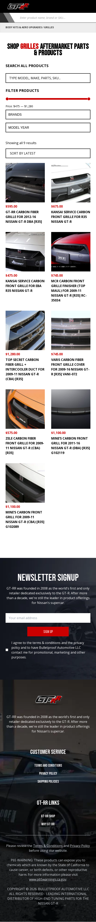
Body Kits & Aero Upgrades (24, 27)
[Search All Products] (48, 78)
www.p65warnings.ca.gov (47, 879)
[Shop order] (48, 153)
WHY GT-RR (48, 824)
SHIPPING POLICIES (48, 781)
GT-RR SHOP (48, 816)
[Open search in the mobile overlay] (53, 17)
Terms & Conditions (48, 846)
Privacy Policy (48, 773)
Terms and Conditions (48, 765)
